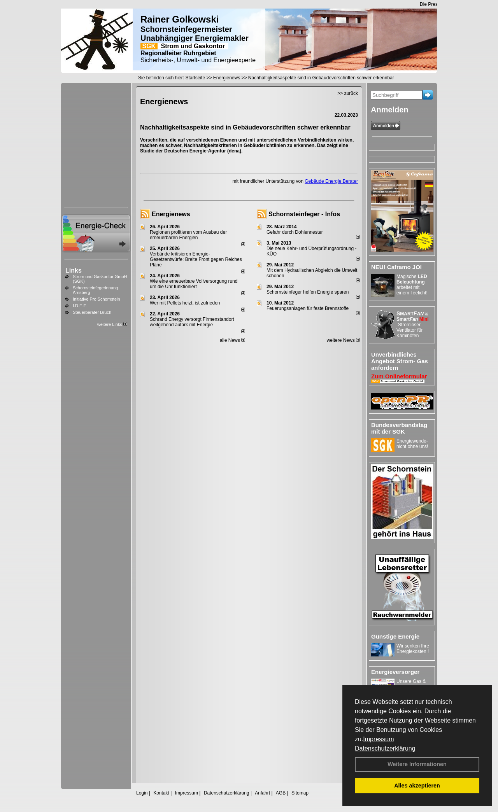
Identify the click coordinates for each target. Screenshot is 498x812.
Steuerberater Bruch (92, 312)
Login (141, 793)
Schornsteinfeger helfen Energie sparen (308, 292)
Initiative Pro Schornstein (96, 299)
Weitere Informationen (417, 764)
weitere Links (112, 324)
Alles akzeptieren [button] (417, 785)
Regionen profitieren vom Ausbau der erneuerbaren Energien (188, 234)
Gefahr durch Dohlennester (295, 232)
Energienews (171, 214)
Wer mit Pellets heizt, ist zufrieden (185, 303)
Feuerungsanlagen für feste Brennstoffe (308, 308)
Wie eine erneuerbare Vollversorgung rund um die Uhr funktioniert (193, 283)
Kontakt (161, 793)
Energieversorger (395, 671)
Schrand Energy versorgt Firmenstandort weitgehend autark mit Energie (192, 322)
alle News (232, 340)
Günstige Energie (395, 636)
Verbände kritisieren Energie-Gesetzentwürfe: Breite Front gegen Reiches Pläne (196, 259)
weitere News (343, 340)
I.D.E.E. (80, 305)
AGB (281, 793)
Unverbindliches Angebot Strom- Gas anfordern (399, 361)
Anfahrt (262, 793)
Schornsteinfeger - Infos (304, 214)
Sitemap (300, 793)
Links (73, 270)
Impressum (378, 739)
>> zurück (347, 93)
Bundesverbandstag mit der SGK (399, 428)
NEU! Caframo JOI (396, 267)
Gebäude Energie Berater (331, 181)
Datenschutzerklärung (385, 748)
